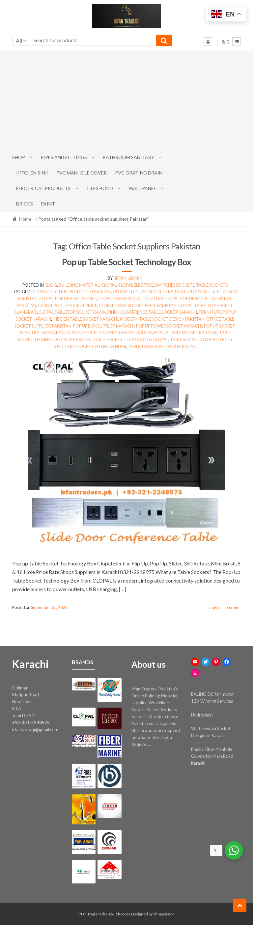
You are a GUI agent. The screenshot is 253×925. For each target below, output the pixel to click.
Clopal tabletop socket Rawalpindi (79, 312)
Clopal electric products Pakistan (72, 291)
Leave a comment (225, 607)
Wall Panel (142, 188)
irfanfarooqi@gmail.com (35, 729)
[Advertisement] (126, 100)
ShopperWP (163, 913)
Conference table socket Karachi (158, 312)
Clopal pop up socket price (67, 305)
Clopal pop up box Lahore (67, 298)
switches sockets (174, 285)
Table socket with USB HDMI (95, 346)
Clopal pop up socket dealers (130, 298)
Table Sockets (212, 285)
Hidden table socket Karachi (85, 319)
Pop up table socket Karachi (185, 332)
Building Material (79, 285)
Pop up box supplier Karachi (103, 326)
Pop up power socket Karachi (169, 326)
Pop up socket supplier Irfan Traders (111, 332)
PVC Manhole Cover (81, 172)
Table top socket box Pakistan (162, 346)
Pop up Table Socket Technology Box (126, 262)
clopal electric (135, 285)
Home (25, 219)
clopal (108, 285)
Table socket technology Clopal (130, 339)
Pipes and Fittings (64, 157)
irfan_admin (128, 278)
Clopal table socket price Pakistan (138, 305)
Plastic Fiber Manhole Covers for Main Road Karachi (212, 756)
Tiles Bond (99, 188)
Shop (18, 157)
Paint (48, 204)
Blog (51, 285)
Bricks (24, 204)
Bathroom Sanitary (128, 157)
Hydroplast (202, 715)
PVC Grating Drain (138, 172)
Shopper (123, 913)
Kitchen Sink (32, 172)
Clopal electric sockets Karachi (149, 291)
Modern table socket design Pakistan (162, 319)
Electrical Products (43, 188)
